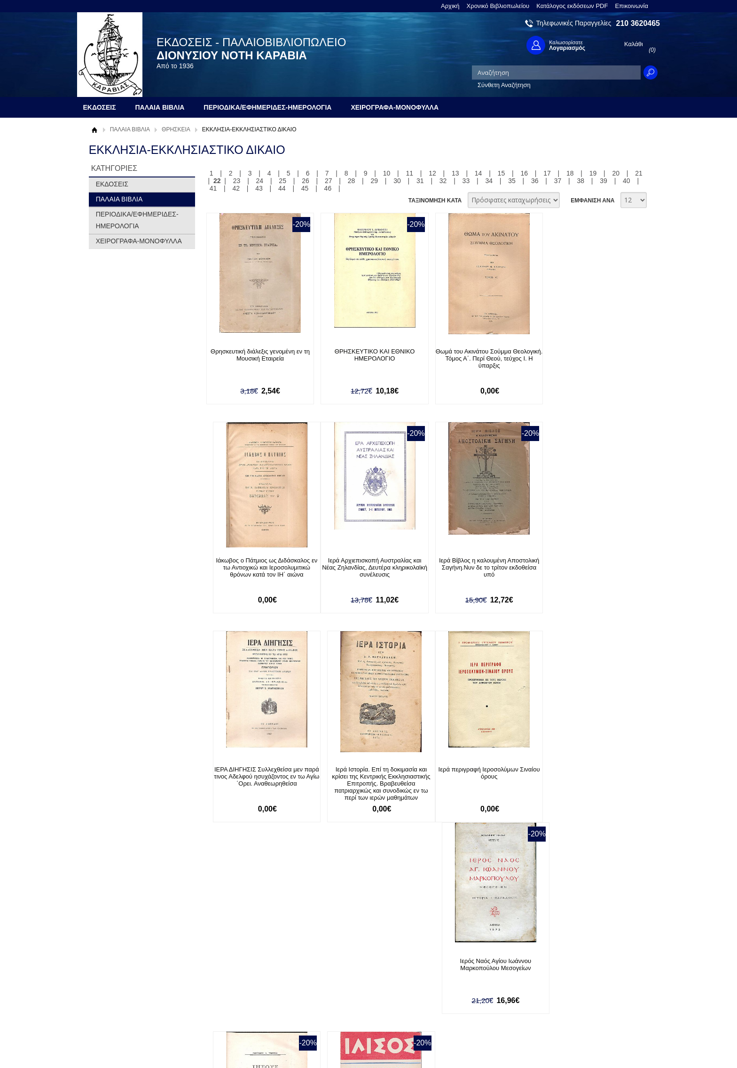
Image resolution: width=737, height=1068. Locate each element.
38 (581, 181)
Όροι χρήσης (112, 980)
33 (466, 181)
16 (524, 173)
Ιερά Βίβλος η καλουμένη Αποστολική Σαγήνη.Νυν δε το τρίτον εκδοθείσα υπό (365, 567)
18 (570, 173)
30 (397, 181)
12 (432, 173)
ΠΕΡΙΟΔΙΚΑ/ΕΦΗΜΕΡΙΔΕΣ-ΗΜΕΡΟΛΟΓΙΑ (137, 220)
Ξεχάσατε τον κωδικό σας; (358, 994)
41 (213, 188)
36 (535, 181)
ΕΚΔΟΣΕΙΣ (112, 184)
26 (305, 181)
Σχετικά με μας (114, 965)
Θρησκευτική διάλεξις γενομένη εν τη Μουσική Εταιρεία (256, 355)
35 (512, 181)
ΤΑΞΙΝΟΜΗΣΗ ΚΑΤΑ (435, 200)
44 (282, 188)
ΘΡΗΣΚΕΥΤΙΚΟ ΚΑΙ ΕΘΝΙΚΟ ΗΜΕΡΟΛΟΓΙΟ (365, 355)
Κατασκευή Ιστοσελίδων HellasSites (600, 1045)
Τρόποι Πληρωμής (234, 975)
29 (374, 181)
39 (603, 181)
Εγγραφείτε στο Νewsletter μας (268, 914)
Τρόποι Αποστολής (234, 989)
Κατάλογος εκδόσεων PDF (572, 5)
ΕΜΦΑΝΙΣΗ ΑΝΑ (592, 200)
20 (616, 173)
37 (558, 181)
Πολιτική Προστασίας (123, 994)
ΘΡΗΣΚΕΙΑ (176, 129)
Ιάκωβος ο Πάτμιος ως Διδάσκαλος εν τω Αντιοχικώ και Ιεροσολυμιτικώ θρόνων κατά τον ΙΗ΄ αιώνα (582, 358)
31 (420, 181)
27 (328, 181)
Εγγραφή (335, 980)
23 (237, 181)
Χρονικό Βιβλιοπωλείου (498, 5)
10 (387, 173)
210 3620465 (638, 23)
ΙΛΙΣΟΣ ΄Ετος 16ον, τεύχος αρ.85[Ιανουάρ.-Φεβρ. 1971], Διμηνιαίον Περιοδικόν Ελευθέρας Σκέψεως (582, 780)
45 (305, 188)
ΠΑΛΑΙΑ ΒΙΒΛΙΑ (130, 129)
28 (351, 181)
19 (593, 173)
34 (489, 181)
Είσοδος (334, 965)
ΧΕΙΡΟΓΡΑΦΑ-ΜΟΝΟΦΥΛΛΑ (139, 241)
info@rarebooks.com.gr (583, 1010)
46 (328, 188)
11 (409, 173)
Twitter (464, 980)
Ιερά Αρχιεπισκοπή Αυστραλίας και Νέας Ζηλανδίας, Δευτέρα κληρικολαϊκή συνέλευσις (257, 567)
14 (478, 173)
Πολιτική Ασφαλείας (235, 1004)
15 (501, 173)
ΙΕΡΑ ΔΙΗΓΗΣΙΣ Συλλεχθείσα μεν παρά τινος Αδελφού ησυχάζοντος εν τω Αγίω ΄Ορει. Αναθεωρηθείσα (473, 567)
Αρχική (450, 5)
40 (626, 181)
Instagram (469, 995)
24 (260, 181)
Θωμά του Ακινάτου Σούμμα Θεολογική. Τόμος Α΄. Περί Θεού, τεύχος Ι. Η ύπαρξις (473, 358)
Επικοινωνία (631, 5)
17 (547, 173)
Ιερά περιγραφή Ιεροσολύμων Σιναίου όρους (257, 773)
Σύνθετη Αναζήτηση (504, 84)
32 (443, 181)
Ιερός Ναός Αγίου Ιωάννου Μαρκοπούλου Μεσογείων (365, 773)
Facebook (468, 965)
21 (639, 173)
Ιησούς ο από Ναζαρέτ (474, 769)
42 (236, 188)
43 (259, 188)
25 (282, 181)
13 (455, 173)
